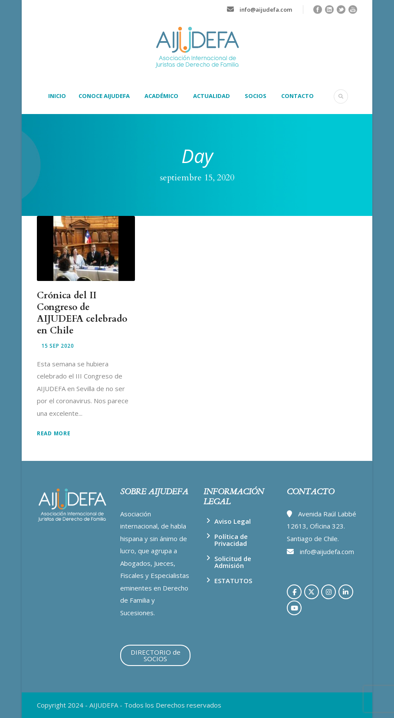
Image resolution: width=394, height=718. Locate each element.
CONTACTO (297, 96)
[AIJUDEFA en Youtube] (294, 608)
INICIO (57, 96)
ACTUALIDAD (211, 96)
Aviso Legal (232, 521)
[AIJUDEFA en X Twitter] (311, 591)
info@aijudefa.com (266, 9)
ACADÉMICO (161, 96)
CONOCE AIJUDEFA (104, 96)
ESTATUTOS (233, 580)
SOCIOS (255, 96)
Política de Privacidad (231, 540)
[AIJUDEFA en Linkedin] (345, 591)
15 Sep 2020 (57, 345)
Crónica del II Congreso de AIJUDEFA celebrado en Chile (82, 313)
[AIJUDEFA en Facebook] (294, 591)
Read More (53, 433)
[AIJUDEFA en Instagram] (328, 591)
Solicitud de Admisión (232, 562)
